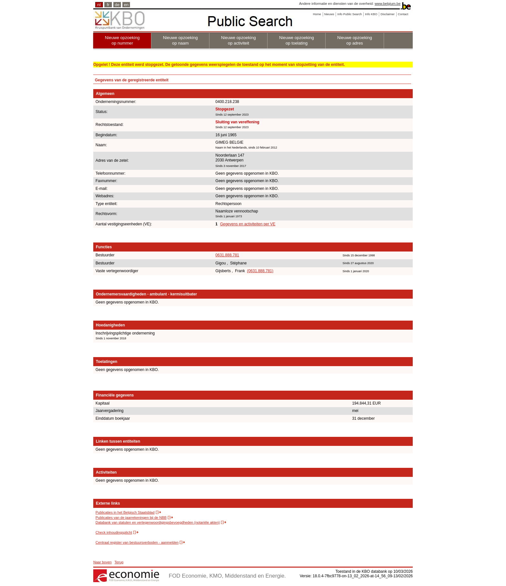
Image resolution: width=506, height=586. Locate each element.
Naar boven (102, 562)
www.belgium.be (387, 3)
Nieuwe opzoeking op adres (354, 40)
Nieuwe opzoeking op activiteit (238, 40)
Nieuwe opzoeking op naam (180, 40)
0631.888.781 (227, 255)
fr (108, 4)
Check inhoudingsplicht (114, 532)
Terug (119, 562)
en (126, 4)
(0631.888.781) (260, 271)
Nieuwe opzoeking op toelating (296, 40)
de (117, 4)
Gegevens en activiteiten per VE (247, 224)
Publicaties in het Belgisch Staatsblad (125, 512)
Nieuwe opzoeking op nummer (122, 40)
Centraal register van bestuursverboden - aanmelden (137, 542)
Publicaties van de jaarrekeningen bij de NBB (131, 517)
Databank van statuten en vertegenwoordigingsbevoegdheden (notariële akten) (158, 522)
